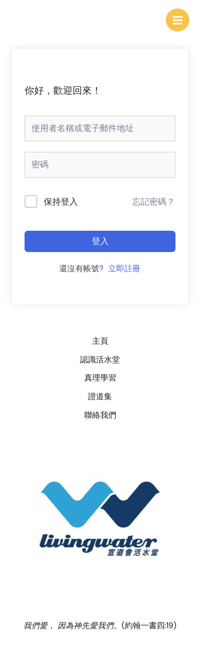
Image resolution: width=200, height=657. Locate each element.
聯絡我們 (100, 415)
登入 (100, 241)
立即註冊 (124, 269)
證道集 (100, 397)
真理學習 (100, 378)
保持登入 (61, 201)
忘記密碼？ (153, 201)
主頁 (100, 341)
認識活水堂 (100, 360)
